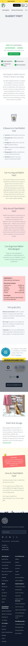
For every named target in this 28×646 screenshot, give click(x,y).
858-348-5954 (7, 443)
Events (3, 638)
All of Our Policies (15, 541)
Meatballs (4, 577)
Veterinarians (18, 565)
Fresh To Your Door (19, 607)
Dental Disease (18, 590)
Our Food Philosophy (20, 613)
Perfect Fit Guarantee (20, 604)
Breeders (17, 574)
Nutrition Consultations (7, 614)
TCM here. (18, 355)
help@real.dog (5, 547)
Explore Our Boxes (14, 54)
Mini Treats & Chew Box (7, 571)
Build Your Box (5, 559)
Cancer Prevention (19, 593)
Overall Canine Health (20, 586)
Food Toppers (5, 580)
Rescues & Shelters (19, 577)
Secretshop (4, 620)
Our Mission (4, 593)
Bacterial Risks (18, 633)
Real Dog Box (5, 10)
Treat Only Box (5, 565)
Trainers (17, 571)
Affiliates (17, 559)
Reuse (3, 602)
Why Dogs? (4, 596)
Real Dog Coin (5, 617)
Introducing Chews (19, 630)
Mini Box (20, 48)
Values (3, 590)
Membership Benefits (6, 611)
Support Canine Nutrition (20, 610)
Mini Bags (4, 635)
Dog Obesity (18, 596)
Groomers (17, 568)
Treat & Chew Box (10, 48)
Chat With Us (4, 545)
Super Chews (5, 574)
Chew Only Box (5, 568)
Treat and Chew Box (6, 562)
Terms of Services (6, 541)
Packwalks (4, 641)
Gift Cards (4, 626)
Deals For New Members (7, 632)
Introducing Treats (19, 627)
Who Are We (4, 586)
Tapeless (4, 599)
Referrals (4, 629)
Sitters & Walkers (19, 580)
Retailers (17, 562)
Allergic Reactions (19, 599)
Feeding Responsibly (20, 624)
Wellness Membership (17, 10)
